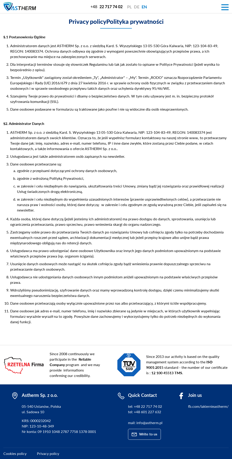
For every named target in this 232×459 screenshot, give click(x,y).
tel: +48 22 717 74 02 (145, 406)
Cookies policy (15, 453)
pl (129, 6)
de (136, 6)
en (144, 6)
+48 (106, 6)
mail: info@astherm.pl (145, 422)
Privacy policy (48, 453)
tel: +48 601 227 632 (144, 412)
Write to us (148, 434)
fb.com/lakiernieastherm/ (208, 406)
